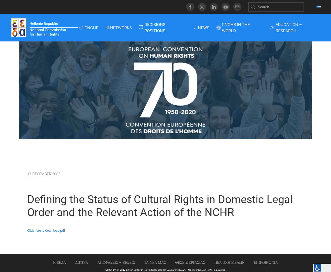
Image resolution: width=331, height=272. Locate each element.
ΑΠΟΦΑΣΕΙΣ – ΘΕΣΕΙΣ (116, 262)
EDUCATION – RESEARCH (286, 27)
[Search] (276, 7)
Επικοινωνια (266, 262)
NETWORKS (118, 27)
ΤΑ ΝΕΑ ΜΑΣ (155, 262)
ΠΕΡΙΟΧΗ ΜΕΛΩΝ (229, 262)
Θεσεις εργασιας (190, 262)
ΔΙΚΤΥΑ (81, 262)
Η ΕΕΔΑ (59, 262)
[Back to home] (44, 27)
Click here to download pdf (46, 231)
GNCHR (88, 27)
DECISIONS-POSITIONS (153, 27)
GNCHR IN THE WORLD (233, 27)
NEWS (201, 27)
